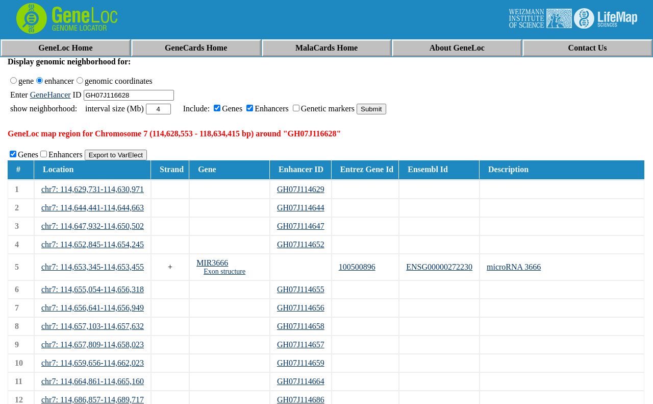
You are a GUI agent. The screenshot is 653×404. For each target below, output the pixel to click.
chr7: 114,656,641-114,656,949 (92, 307)
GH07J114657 (300, 344)
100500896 (357, 267)
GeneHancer (50, 94)
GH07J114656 (300, 307)
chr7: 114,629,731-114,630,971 (92, 189)
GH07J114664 (300, 381)
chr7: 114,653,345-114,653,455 (92, 267)
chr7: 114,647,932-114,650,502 (92, 226)
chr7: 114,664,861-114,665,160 (92, 381)
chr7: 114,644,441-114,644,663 (92, 207)
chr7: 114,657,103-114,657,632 (92, 326)
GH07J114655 (300, 289)
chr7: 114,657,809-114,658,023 (92, 344)
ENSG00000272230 (439, 267)
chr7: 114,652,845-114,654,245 (92, 244)
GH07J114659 (300, 363)
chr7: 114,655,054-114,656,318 (92, 289)
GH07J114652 (300, 244)
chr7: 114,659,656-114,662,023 (92, 363)
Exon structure (224, 271)
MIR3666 (212, 262)
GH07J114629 (300, 189)
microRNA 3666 (514, 267)
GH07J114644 (300, 207)
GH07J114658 (300, 326)
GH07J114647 (300, 226)
